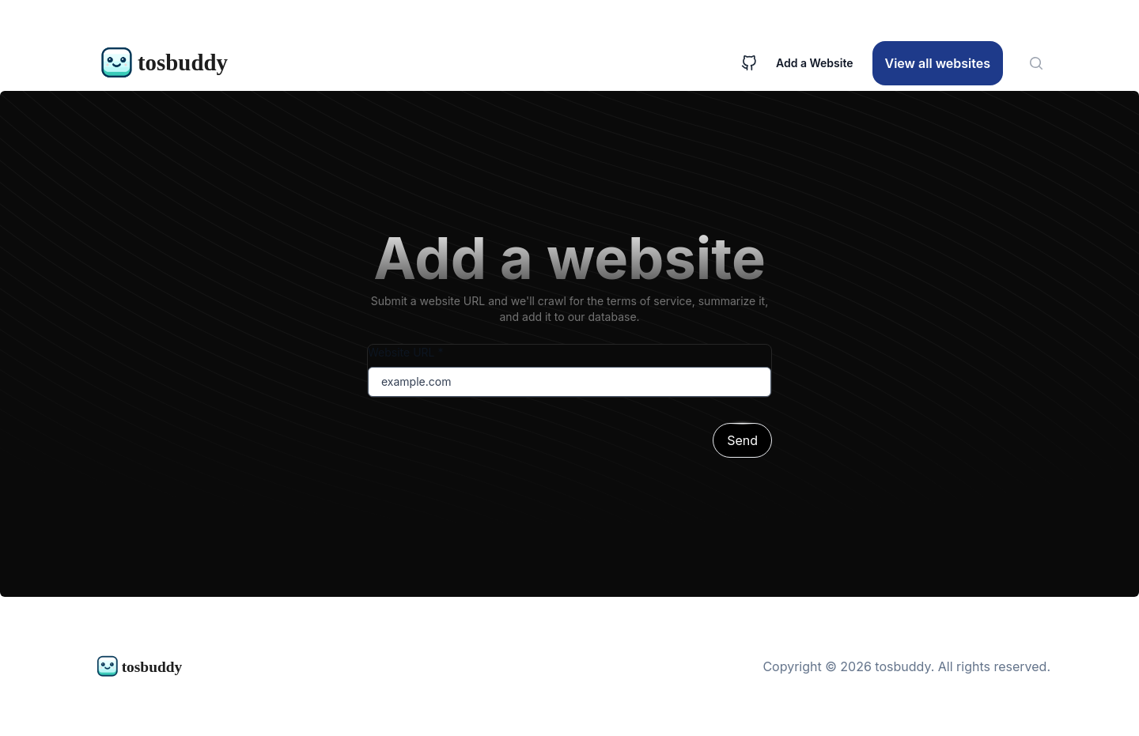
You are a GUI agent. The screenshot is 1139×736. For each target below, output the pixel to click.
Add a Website (814, 63)
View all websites (937, 63)
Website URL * (405, 352)
